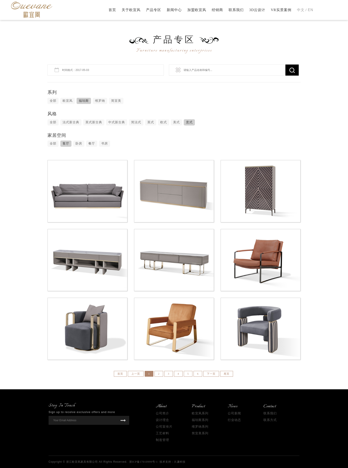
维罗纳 (100, 100)
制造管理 (162, 440)
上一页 (135, 373)
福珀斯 (84, 100)
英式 (150, 122)
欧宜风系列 (200, 413)
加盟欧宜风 (196, 10)
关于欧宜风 (131, 10)
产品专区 (153, 10)
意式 (189, 122)
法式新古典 (71, 122)
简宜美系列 (200, 433)
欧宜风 (68, 100)
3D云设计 (257, 10)
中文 (300, 10)
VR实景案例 (281, 10)
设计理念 (162, 420)
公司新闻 (234, 413)
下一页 (211, 373)
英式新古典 (93, 122)
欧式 (163, 122)
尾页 (226, 373)
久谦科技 (180, 461)
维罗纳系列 (200, 426)
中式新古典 (116, 122)
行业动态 (234, 420)
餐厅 (91, 143)
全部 (53, 100)
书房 (104, 143)
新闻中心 (174, 10)
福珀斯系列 (200, 420)
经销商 (217, 10)
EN (310, 10)
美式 (176, 122)
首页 (112, 10)
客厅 (66, 143)
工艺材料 (162, 433)
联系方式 (270, 420)
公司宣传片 (164, 426)
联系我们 (236, 10)
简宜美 (116, 100)
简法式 (136, 122)
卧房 (78, 143)
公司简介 (162, 413)
